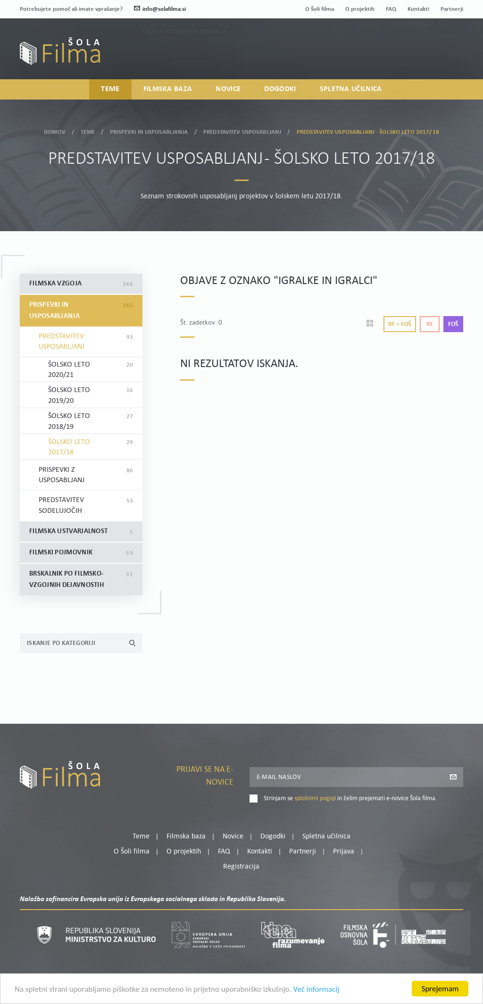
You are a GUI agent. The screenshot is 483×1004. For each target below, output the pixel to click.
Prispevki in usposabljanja (149, 130)
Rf (429, 324)
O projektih (360, 9)
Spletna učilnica (351, 89)
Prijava (404, 56)
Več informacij (316, 991)
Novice (228, 89)
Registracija (447, 56)
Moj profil (414, 45)
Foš (453, 324)
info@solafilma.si (160, 9)
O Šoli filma (319, 9)
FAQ (391, 9)
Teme (110, 89)
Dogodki (280, 89)
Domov (55, 130)
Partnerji (452, 9)
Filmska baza (167, 89)
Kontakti (418, 9)
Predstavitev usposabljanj (242, 130)
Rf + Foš (399, 324)
